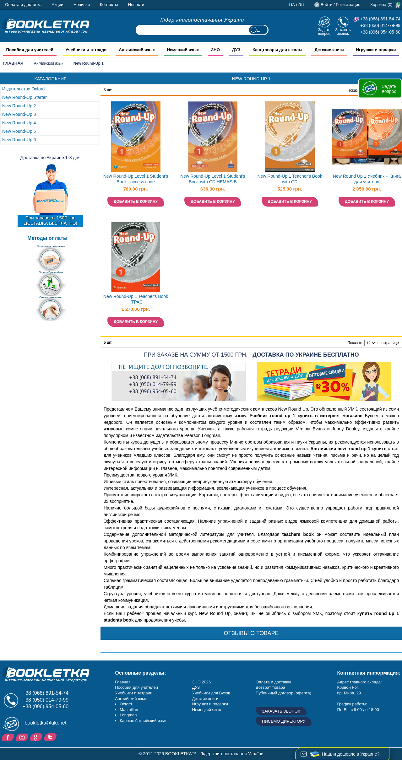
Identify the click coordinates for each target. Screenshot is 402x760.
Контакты (109, 4)
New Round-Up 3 (19, 114)
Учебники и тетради (133, 693)
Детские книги (205, 698)
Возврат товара (270, 687)
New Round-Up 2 (19, 105)
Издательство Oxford (23, 88)
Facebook (9, 736)
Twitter (51, 736)
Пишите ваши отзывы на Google (37, 736)
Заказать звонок (343, 31)
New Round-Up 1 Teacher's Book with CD (289, 179)
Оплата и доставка (23, 4)
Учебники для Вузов (211, 693)
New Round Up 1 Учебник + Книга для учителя (367, 179)
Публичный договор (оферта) (283, 693)
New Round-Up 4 (19, 122)
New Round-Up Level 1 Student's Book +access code (135, 179)
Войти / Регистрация (340, 4)
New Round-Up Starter (24, 97)
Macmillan (129, 709)
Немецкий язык (206, 709)
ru (301, 5)
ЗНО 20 (199, 682)
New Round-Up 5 (19, 131)
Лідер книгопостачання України (202, 20)
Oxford (126, 704)
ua (292, 5)
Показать (355, 90)
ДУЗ (196, 687)
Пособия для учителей (136, 687)
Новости (136, 4)
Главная (13, 63)
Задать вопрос (324, 31)
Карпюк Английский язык (143, 720)
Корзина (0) (381, 4)
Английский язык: (131, 698)
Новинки (81, 4)
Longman (128, 715)
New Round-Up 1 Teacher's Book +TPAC (135, 299)
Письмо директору (283, 721)
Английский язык (48, 63)
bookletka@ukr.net (46, 722)
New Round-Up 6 (19, 139)
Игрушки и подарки (210, 704)
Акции (57, 4)
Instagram (23, 736)
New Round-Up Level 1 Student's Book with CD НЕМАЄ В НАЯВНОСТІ (212, 180)
